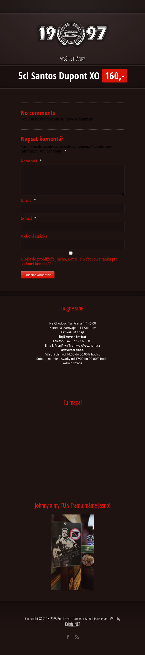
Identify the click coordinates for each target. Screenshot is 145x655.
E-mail (29, 218)
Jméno (28, 200)
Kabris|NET (72, 624)
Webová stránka (34, 236)
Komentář (31, 161)
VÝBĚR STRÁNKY (72, 58)
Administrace (72, 363)
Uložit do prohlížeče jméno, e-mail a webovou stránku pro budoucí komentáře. (69, 261)
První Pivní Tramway (70, 618)
